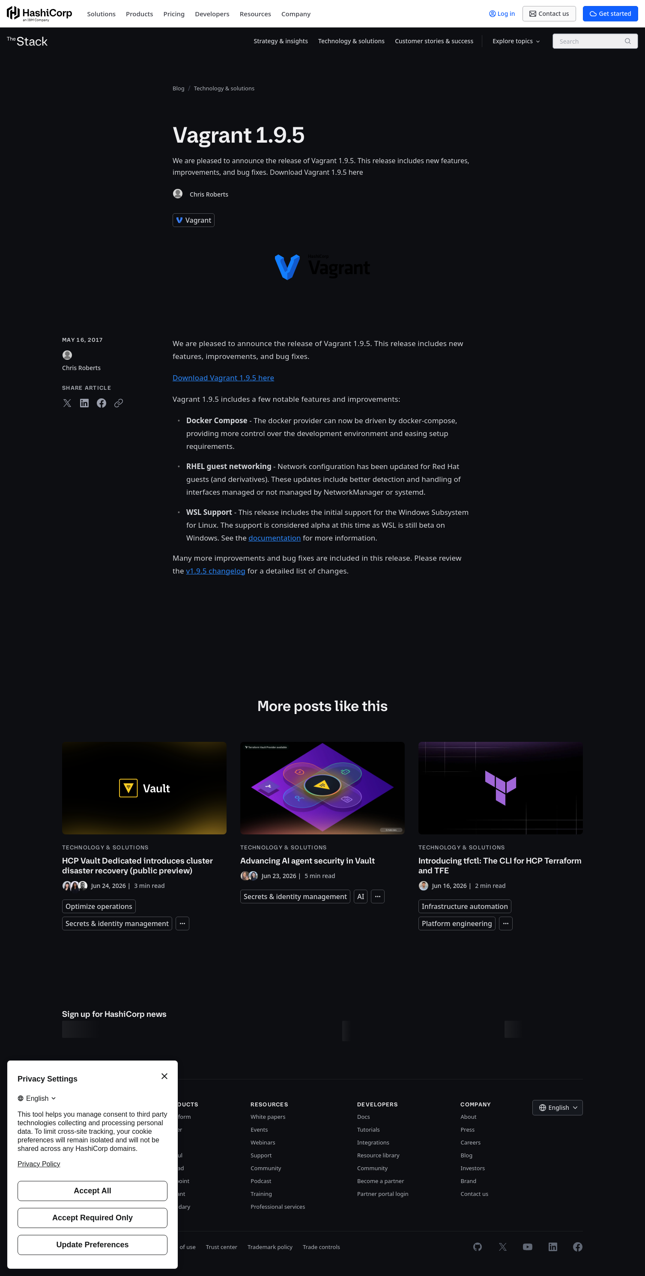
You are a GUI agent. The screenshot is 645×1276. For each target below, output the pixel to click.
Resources (255, 13)
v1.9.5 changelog (216, 571)
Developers (212, 13)
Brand (468, 1181)
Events (259, 1129)
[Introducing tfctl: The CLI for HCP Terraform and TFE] (500, 816)
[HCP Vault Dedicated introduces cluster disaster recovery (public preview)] (144, 816)
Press (467, 1129)
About (468, 1117)
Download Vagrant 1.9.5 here (223, 378)
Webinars (263, 1142)
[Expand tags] (182, 923)
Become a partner (380, 1181)
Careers (470, 1142)
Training (261, 1194)
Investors (472, 1168)
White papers (268, 1117)
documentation (274, 538)
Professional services (278, 1206)
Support (261, 1155)
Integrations (373, 1142)
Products (139, 13)
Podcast (261, 1181)
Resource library (378, 1155)
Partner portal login (383, 1194)
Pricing (174, 13)
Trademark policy (270, 1247)
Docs (363, 1117)
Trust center (221, 1247)
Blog (466, 1155)
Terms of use (179, 1247)
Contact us (474, 1194)
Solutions (101, 13)
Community (266, 1168)
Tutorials (368, 1129)
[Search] (628, 41)
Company (296, 13)
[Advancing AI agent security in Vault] (322, 811)
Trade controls (321, 1247)
